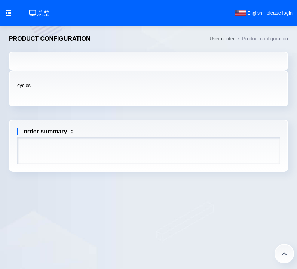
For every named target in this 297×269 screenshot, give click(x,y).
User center (222, 38)
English (248, 13)
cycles (24, 85)
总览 (39, 13)
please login (280, 13)
